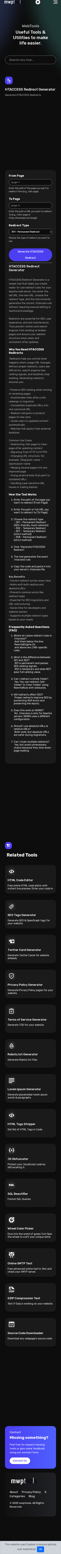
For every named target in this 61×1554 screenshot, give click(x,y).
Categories (17, 1496)
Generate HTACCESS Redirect (30, 254)
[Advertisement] (29, 133)
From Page (16, 175)
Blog (32, 1496)
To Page (14, 199)
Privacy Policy (31, 1492)
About (14, 1492)
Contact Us (20, 1460)
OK (40, 1549)
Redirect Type (19, 225)
